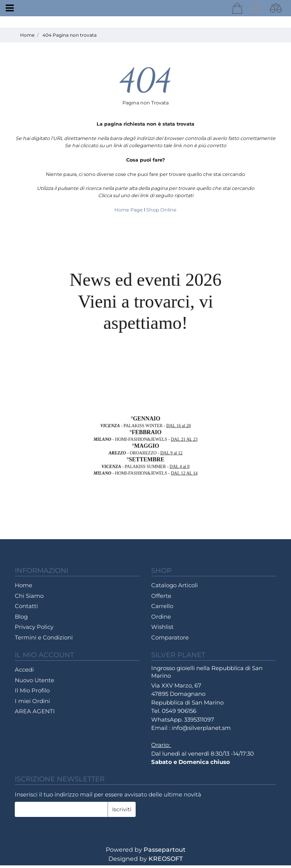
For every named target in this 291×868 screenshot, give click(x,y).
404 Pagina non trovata (69, 37)
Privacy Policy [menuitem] (34, 629)
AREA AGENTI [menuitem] (35, 713)
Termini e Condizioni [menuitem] (44, 640)
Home (27, 37)
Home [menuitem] (23, 587)
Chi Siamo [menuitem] (29, 598)
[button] (122, 812)
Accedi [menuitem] (24, 672)
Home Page (129, 212)
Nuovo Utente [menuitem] (34, 682)
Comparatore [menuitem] (170, 640)
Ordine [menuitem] (161, 619)
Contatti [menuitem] (26, 608)
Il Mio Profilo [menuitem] (32, 693)
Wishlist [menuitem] (162, 629)
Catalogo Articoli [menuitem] (174, 587)
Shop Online (161, 212)
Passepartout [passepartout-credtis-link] (165, 852)
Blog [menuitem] (21, 619)
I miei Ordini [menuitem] (32, 703)
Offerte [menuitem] (161, 598)
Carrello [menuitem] (162, 608)
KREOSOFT (166, 861)
